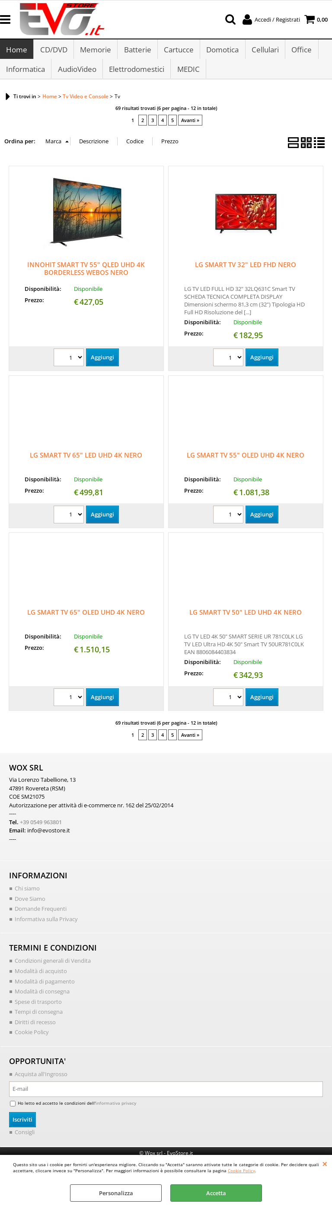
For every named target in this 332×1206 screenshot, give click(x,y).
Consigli (25, 1136)
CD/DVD (53, 51)
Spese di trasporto (38, 1006)
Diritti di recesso (35, 1026)
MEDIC (187, 73)
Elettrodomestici (136, 73)
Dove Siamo (30, 903)
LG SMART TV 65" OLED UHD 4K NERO (86, 617)
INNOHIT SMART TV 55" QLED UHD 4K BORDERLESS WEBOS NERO (86, 273)
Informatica (25, 73)
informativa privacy (116, 1107)
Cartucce (178, 51)
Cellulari (264, 51)
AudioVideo (76, 73)
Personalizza (116, 1193)
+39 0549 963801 (41, 827)
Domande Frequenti (41, 913)
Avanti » (190, 125)
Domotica (221, 51)
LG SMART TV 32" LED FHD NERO (245, 269)
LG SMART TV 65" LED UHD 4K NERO (86, 459)
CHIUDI (325, 1163)
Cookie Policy (241, 1170)
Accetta (216, 1193)
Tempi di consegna (39, 1016)
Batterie (136, 51)
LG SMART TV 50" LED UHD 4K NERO (245, 617)
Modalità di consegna (42, 996)
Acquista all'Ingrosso (41, 1078)
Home (16, 51)
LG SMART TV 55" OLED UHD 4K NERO (245, 459)
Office (300, 51)
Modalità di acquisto (41, 975)
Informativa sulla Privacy (46, 923)
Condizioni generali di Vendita (53, 965)
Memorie (95, 51)
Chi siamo (27, 893)
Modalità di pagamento (45, 986)
